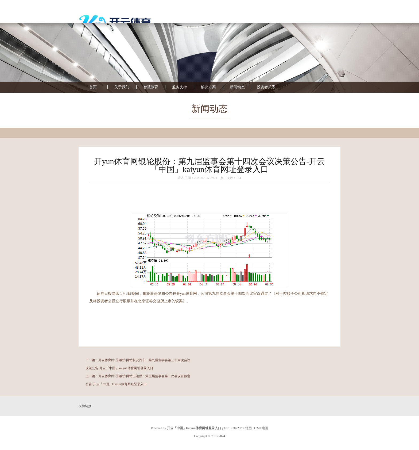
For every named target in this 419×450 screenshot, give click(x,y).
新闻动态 (237, 87)
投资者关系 (266, 87)
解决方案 (208, 87)
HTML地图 (260, 428)
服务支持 (179, 87)
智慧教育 (150, 87)
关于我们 (121, 87)
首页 (93, 87)
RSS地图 (246, 428)
